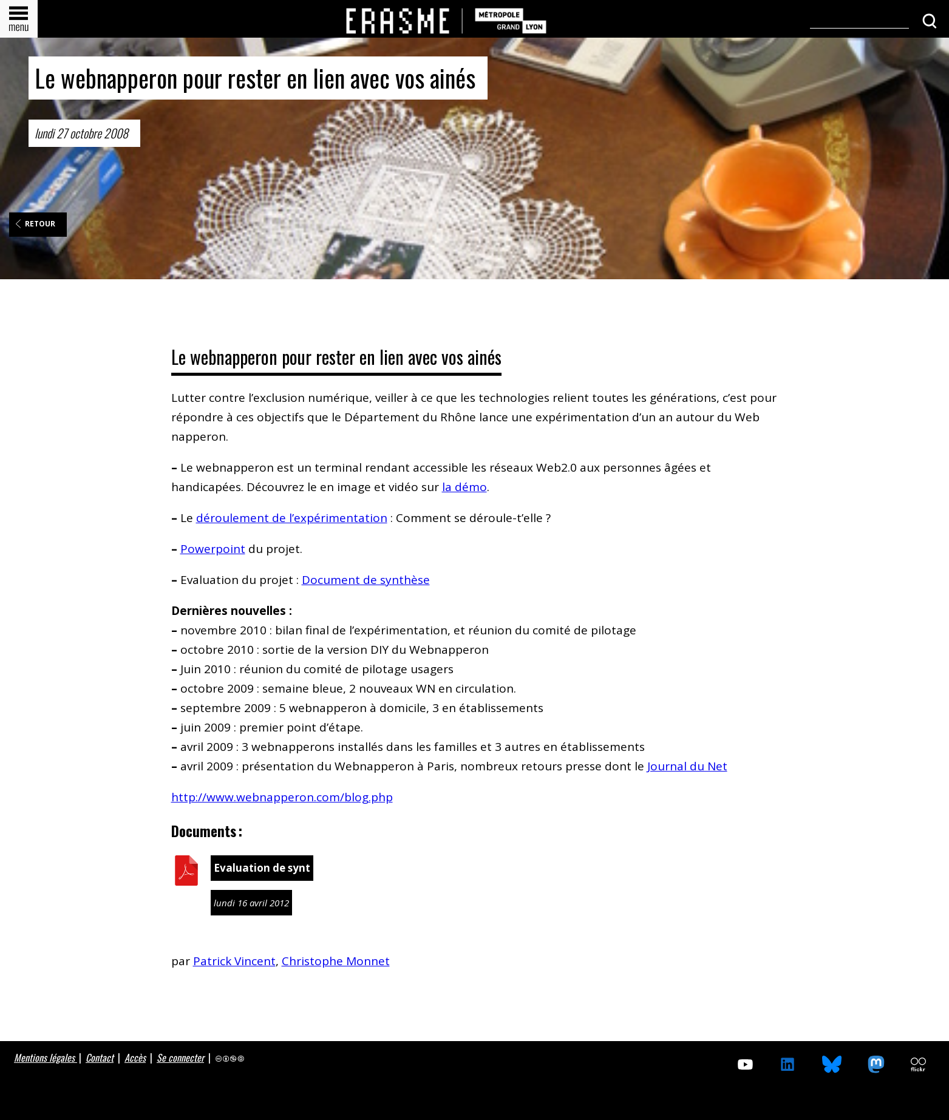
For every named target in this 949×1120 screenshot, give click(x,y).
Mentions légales (45, 1057)
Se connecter (180, 1057)
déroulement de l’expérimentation (291, 518)
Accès (135, 1057)
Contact (100, 1057)
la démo (464, 487)
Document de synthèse (366, 580)
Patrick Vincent (234, 961)
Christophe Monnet (336, 961)
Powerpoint (212, 549)
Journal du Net (687, 766)
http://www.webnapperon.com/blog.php (282, 797)
